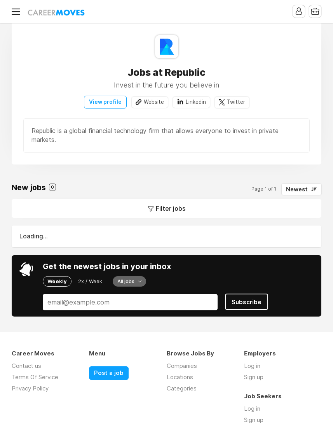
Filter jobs (170, 208)
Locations (180, 377)
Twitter (236, 102)
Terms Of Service (35, 377)
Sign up (253, 377)
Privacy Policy (30, 388)
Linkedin (196, 102)
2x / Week (90, 281)
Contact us (26, 365)
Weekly (57, 281)
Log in (252, 365)
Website (154, 102)
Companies (182, 365)
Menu (17, 12)
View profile (105, 102)
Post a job (109, 372)
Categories (182, 388)
